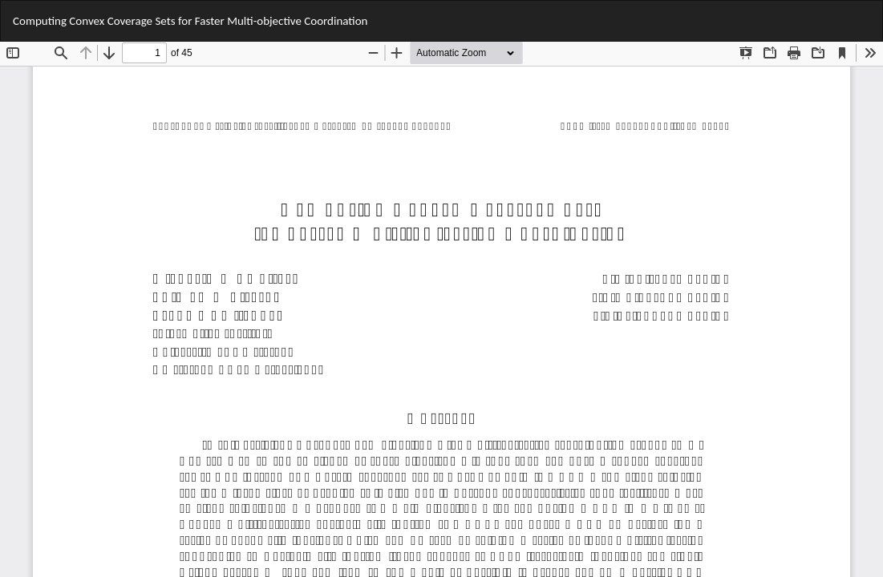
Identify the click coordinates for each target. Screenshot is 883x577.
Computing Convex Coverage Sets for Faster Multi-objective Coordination (190, 21)
